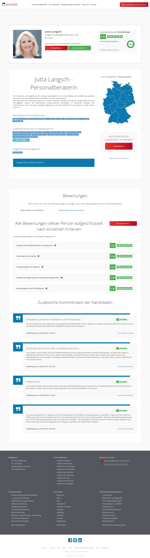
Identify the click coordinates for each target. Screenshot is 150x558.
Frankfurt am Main (63, 507)
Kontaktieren (56, 48)
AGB (97, 548)
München (59, 495)
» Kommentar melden (125, 333)
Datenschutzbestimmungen (84, 548)
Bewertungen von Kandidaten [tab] (32, 210)
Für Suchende (54, 4)
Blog (64, 548)
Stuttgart (59, 509)
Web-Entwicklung (17, 512)
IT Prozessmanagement (19, 518)
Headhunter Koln (62, 478)
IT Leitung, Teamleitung (19, 498)
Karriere (52, 548)
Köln (57, 501)
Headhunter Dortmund (64, 466)
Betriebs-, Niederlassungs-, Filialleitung (25, 515)
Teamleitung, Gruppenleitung (22, 501)
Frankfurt (59, 515)
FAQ (58, 548)
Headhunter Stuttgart (64, 484)
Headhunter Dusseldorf (65, 469)
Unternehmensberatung (111, 509)
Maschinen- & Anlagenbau (112, 498)
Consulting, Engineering (19, 509)
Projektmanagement (18, 507)
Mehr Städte (60, 525)
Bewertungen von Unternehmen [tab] (71, 210)
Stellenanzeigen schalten (70, 4)
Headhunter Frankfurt (64, 472)
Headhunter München (64, 481)
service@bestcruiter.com (115, 460)
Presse (70, 548)
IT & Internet (106, 495)
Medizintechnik (107, 521)
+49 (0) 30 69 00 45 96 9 (114, 464)
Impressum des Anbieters (119, 158)
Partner (94, 4)
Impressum (105, 548)
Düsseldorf (60, 504)
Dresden (59, 518)
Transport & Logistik (109, 518)
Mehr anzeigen (21, 140)
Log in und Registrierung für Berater (134, 5)
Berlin (58, 498)
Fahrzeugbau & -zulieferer (111, 504)
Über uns (85, 4)
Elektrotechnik (107, 507)
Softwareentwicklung (18, 504)
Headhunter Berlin (63, 461)
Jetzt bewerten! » (79, 48)
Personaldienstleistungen (111, 501)
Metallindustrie (107, 512)
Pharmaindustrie (108, 515)
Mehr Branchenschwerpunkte (113, 525)
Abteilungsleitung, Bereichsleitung (24, 495)
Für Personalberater (39, 4)
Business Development (19, 521)
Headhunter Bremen (63, 463)
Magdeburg (60, 521)
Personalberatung (17, 469)
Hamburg (59, 512)
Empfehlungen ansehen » (110, 50)
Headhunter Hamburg (64, 475)
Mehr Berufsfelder (17, 525)
